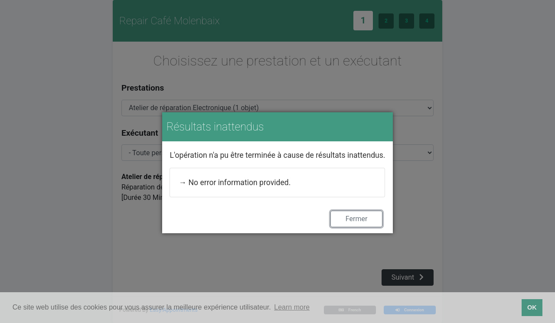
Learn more (292, 307)
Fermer (357, 219)
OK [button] (532, 307)
